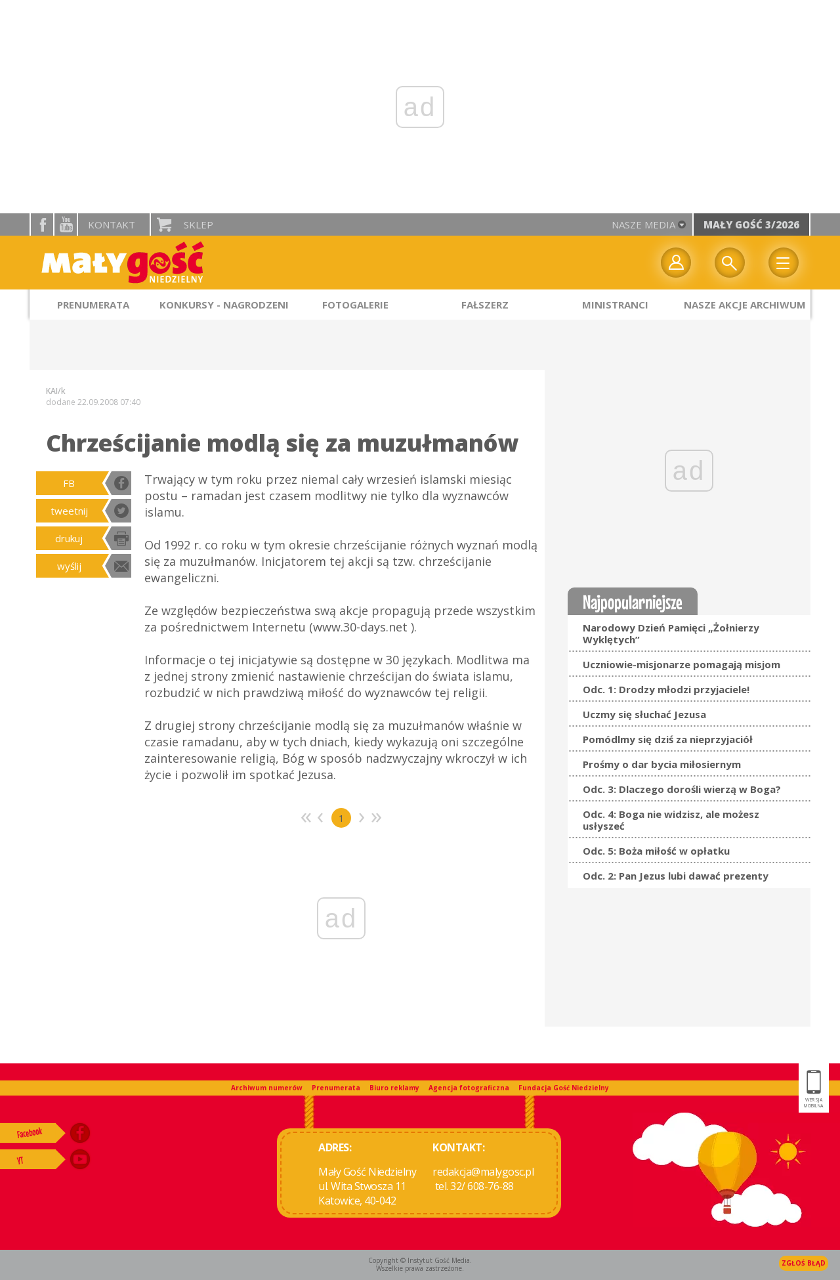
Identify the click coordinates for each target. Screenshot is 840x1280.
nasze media (643, 224)
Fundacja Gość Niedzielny (563, 1087)
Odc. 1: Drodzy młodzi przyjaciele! (666, 689)
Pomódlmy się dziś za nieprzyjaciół (668, 739)
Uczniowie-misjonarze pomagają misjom (681, 664)
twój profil (676, 262)
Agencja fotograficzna (469, 1087)
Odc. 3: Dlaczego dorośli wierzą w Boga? (682, 789)
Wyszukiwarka (730, 262)
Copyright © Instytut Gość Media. (420, 1260)
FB (69, 483)
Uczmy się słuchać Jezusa (644, 714)
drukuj (69, 538)
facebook (42, 224)
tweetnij (69, 510)
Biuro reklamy (394, 1087)
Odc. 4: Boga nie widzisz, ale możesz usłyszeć (671, 820)
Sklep (198, 224)
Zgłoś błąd (804, 1263)
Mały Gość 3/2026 (751, 224)
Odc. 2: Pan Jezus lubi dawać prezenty (675, 876)
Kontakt (111, 224)
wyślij (69, 565)
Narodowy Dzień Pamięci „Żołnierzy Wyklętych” (671, 633)
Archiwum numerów (267, 1087)
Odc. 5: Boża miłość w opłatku (656, 851)
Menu (783, 262)
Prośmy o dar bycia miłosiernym (662, 764)
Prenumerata (336, 1087)
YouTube (65, 224)
